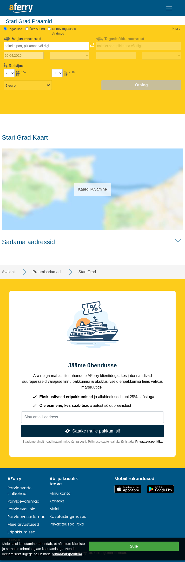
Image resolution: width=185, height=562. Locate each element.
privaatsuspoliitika (67, 554)
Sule (134, 546)
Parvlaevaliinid (21, 509)
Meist (54, 509)
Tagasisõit (15, 29)
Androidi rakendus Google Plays (160, 489)
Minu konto (59, 493)
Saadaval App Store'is (127, 489)
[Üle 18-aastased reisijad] (9, 73)
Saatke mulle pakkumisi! (92, 430)
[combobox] (46, 46)
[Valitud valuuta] (28, 85)
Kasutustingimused (67, 516)
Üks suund (37, 29)
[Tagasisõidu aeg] (161, 56)
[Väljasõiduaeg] (69, 56)
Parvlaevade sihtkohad (19, 490)
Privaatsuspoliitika (149, 441)
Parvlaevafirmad (23, 501)
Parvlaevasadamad (26, 516)
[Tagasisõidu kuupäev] (116, 55)
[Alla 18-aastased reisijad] (57, 73)
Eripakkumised (21, 532)
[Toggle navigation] (169, 8)
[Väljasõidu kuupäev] (24, 55)
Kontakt (56, 501)
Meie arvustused (23, 524)
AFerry (14, 479)
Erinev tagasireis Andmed (64, 31)
